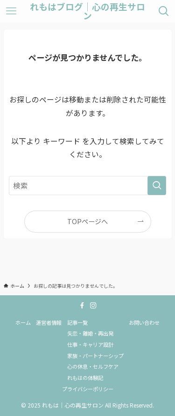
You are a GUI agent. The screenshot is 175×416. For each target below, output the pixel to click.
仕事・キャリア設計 (90, 344)
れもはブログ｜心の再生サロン (87, 11)
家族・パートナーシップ (95, 355)
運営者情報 (49, 322)
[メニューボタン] (11, 11)
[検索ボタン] (164, 11)
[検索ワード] (88, 186)
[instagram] (93, 305)
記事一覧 (77, 322)
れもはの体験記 (85, 377)
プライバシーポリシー (87, 389)
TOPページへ (87, 221)
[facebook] (82, 305)
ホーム (23, 322)
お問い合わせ (144, 322)
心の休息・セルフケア (93, 366)
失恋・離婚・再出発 (90, 333)
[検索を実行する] (156, 186)
